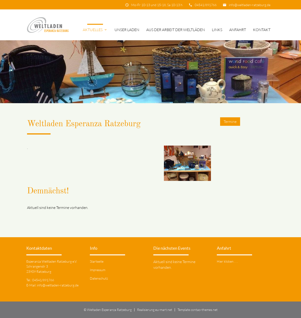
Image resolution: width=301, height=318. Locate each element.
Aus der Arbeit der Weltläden (175, 29)
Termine (230, 121)
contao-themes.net (204, 310)
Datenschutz (99, 278)
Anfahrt (237, 29)
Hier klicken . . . (227, 261)
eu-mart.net (163, 310)
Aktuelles (95, 30)
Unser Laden (127, 29)
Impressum (97, 270)
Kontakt (261, 29)
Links (217, 29)
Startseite (96, 261)
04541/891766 (206, 5)
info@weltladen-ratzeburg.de (249, 5)
